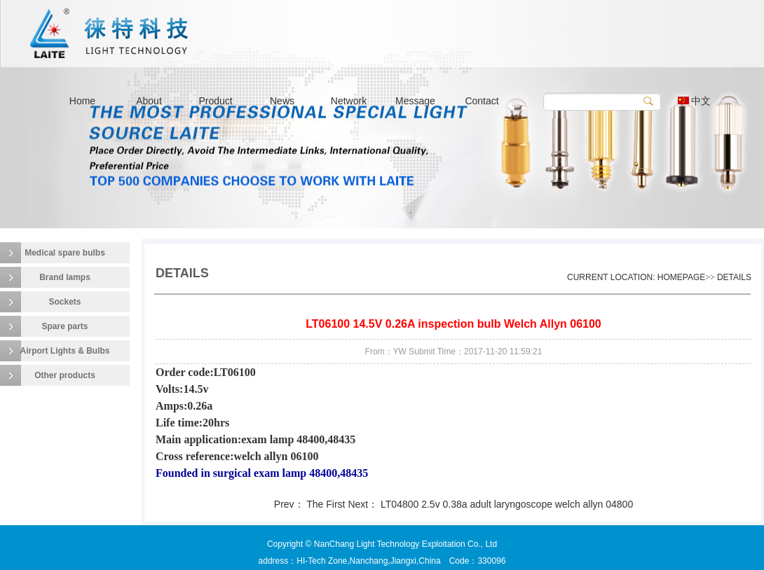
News (282, 100)
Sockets (64, 302)
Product (215, 100)
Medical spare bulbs (65, 253)
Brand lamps (64, 277)
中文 (694, 100)
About (149, 100)
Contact (481, 100)
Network (349, 100)
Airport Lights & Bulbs (65, 351)
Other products (64, 375)
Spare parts (64, 326)
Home (82, 100)
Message (415, 100)
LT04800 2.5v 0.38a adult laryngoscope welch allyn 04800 (507, 504)
